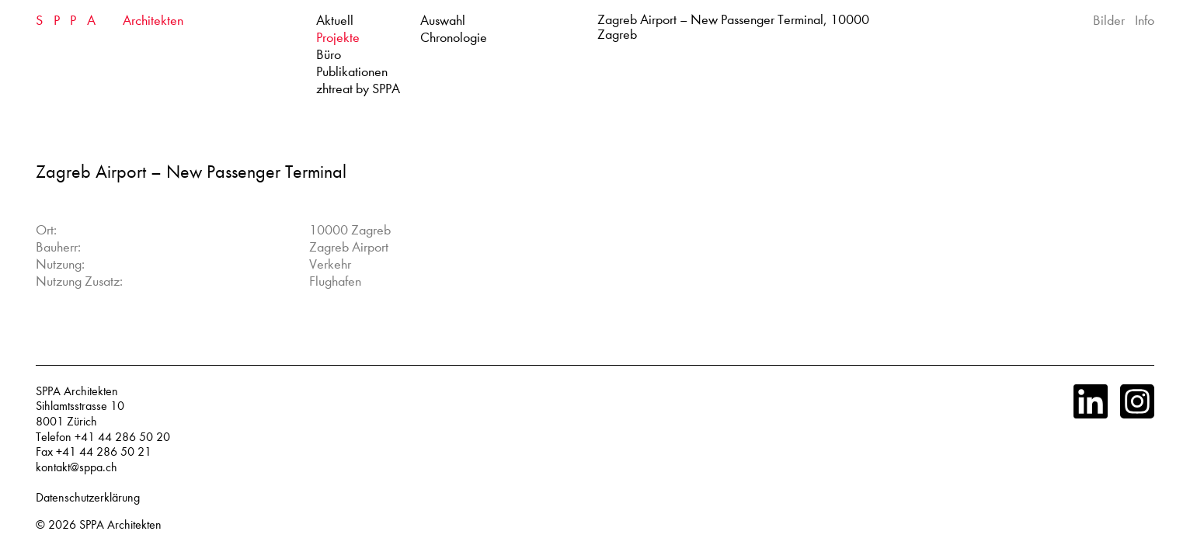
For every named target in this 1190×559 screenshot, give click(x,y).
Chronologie (453, 38)
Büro (328, 55)
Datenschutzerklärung (88, 498)
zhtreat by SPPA (358, 89)
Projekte (338, 38)
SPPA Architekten (120, 525)
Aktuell (334, 20)
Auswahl (442, 20)
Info (1144, 20)
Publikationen (352, 72)
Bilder (1109, 20)
